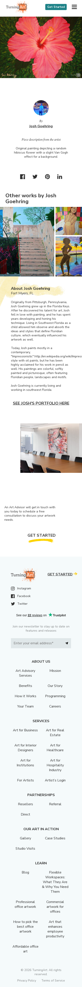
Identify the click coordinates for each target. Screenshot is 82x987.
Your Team (25, 706)
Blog (25, 872)
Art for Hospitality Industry (55, 765)
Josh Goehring (41, 126)
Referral (55, 804)
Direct (25, 814)
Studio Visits (25, 848)
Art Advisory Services (25, 673)
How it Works (25, 696)
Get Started (56, 7)
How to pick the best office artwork (25, 926)
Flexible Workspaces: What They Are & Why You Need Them (55, 882)
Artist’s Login (55, 780)
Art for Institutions (25, 763)
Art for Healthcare (55, 748)
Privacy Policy (26, 980)
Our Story (55, 685)
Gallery (25, 838)
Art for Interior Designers (25, 748)
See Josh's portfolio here (41, 403)
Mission (55, 670)
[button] (74, 7)
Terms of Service (53, 980)
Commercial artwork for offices (55, 907)
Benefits (25, 685)
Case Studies (55, 838)
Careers (55, 706)
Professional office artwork (25, 904)
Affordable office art (25, 949)
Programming (55, 696)
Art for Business (25, 730)
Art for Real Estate (55, 732)
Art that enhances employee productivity (55, 929)
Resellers (25, 804)
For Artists (25, 780)
